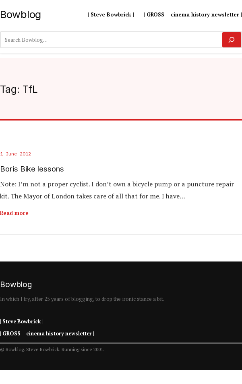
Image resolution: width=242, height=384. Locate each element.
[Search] (231, 39)
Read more (14, 213)
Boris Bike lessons (32, 169)
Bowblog (20, 14)
